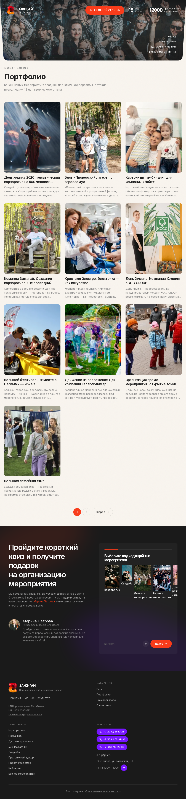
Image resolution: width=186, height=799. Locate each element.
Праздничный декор (21, 757)
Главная (8, 68)
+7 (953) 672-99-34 (112, 739)
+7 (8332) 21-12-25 (105, 10)
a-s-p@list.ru (104, 754)
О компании (104, 705)
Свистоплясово (106, 700)
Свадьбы (171, 36)
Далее (161, 647)
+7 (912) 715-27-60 (111, 747)
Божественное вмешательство (102, 791)
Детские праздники (164, 47)
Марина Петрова (44, 605)
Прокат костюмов (20, 762)
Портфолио (104, 694)
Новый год (15, 735)
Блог (99, 689)
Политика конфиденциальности (25, 714)
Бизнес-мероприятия (163, 52)
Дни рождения (18, 746)
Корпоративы (168, 41)
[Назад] (146, 647)
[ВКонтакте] (124, 767)
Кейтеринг (15, 768)
